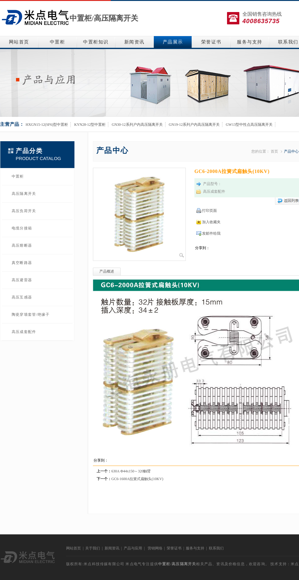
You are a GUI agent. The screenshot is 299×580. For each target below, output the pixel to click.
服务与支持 (249, 41)
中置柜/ (82, 18)
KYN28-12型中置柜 (90, 124)
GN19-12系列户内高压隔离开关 (194, 124)
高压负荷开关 (24, 211)
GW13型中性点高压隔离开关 (249, 124)
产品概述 (106, 271)
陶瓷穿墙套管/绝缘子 (31, 314)
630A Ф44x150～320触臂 (131, 471)
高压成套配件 (24, 332)
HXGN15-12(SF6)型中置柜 (47, 124)
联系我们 (216, 548)
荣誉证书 (211, 41)
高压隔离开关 (116, 18)
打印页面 (209, 210)
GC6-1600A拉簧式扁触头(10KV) (137, 479)
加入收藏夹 (211, 222)
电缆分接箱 (22, 228)
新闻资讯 (134, 41)
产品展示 (173, 41)
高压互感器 (22, 297)
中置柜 (57, 41)
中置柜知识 (96, 41)
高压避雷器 (22, 280)
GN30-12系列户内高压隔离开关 (137, 124)
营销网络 (155, 548)
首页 (274, 151)
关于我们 (92, 548)
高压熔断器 (22, 245)
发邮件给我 (211, 233)
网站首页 (19, 41)
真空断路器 (22, 263)
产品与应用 (133, 548)
